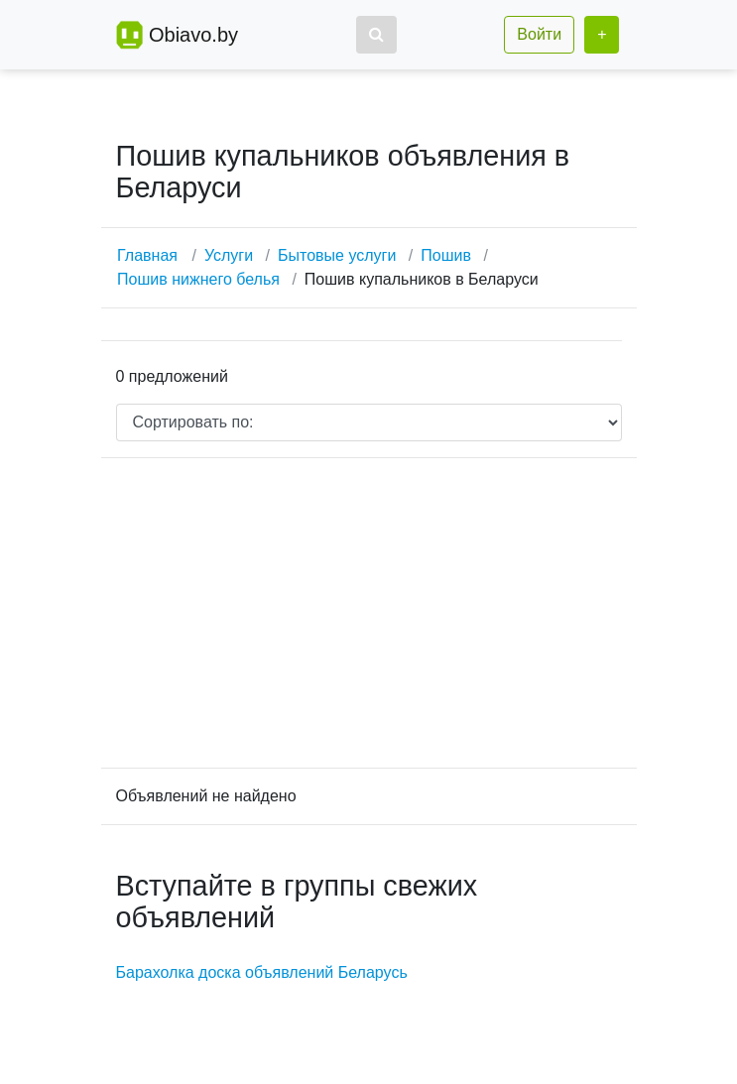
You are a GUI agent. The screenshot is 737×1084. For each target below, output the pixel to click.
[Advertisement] (369, 613)
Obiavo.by (193, 35)
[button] (376, 35)
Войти (539, 34)
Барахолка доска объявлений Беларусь (262, 972)
